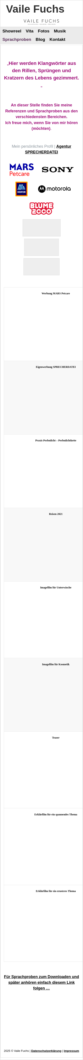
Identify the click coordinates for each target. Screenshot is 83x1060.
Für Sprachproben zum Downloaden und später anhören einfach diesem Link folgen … (41, 983)
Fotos (43, 31)
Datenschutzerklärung (46, 1050)
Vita (29, 31)
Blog (40, 39)
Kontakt (57, 39)
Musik (60, 31)
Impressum (71, 1050)
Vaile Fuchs (35, 9)
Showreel (11, 31)
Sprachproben (16, 39)
